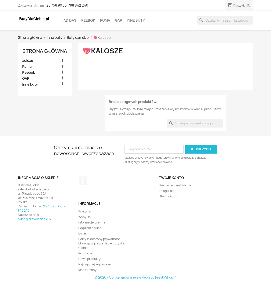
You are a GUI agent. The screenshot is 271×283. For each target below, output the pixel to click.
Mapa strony (87, 270)
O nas (82, 233)
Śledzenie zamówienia (175, 185)
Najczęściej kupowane (94, 264)
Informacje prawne (91, 222)
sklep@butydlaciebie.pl (34, 219)
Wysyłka (84, 211)
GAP (118, 20)
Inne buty (136, 20)
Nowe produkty (89, 259)
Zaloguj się (166, 191)
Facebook (83, 180)
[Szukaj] (225, 20)
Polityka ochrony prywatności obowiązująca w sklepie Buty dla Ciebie (101, 243)
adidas (70, 20)
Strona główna (44, 51)
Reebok (88, 20)
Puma (105, 20)
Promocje (85, 253)
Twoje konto (171, 177)
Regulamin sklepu (91, 228)
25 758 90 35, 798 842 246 (67, 5)
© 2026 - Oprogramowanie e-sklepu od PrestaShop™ (135, 277)
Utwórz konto (168, 196)
